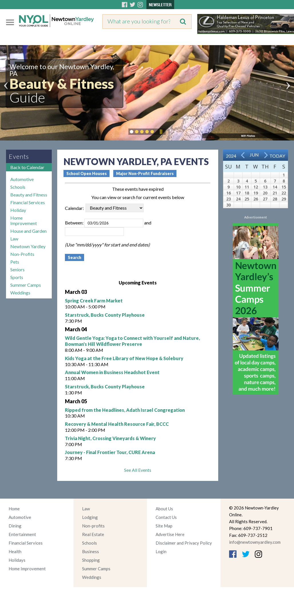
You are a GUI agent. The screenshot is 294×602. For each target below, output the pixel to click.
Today (277, 155)
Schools (17, 187)
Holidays (17, 560)
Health (15, 551)
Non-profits (93, 525)
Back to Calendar (27, 167)
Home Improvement (23, 220)
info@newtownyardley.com (255, 542)
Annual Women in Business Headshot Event (112, 372)
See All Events (137, 470)
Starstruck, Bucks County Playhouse (105, 315)
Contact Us (166, 517)
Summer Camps (25, 285)
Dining (15, 525)
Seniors (17, 269)
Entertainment (22, 534)
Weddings (20, 292)
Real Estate (93, 534)
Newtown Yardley (27, 246)
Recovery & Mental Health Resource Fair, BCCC (117, 424)
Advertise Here (170, 534)
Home (14, 508)
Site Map (164, 525)
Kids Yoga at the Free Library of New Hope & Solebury (124, 358)
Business (90, 551)
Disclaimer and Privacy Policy (184, 542)
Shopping (91, 560)
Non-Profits (22, 254)
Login (161, 551)
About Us (164, 508)
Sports (16, 277)
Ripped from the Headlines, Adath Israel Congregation (125, 410)
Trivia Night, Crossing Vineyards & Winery (110, 438)
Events (19, 156)
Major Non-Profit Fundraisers (145, 173)
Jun (254, 154)
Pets (14, 261)
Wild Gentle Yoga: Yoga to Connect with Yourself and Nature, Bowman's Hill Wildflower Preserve (132, 341)
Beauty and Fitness (28, 194)
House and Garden (28, 231)
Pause (160, 131)
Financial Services (27, 202)
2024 (231, 155)
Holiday (18, 210)
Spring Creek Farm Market (94, 300)
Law (14, 238)
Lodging (90, 517)
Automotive (22, 179)
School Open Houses (86, 173)
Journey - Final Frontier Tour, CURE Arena (110, 452)
